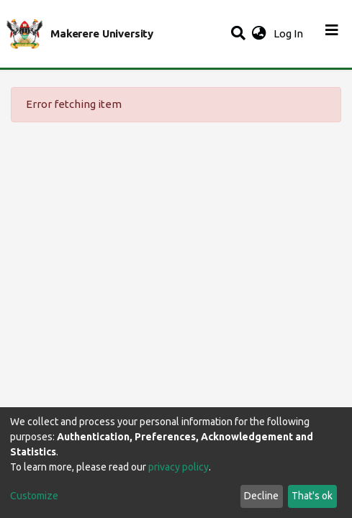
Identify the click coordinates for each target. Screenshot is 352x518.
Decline (261, 495)
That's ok (312, 495)
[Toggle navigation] (332, 33)
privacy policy (178, 467)
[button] (259, 34)
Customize (34, 495)
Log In (290, 33)
